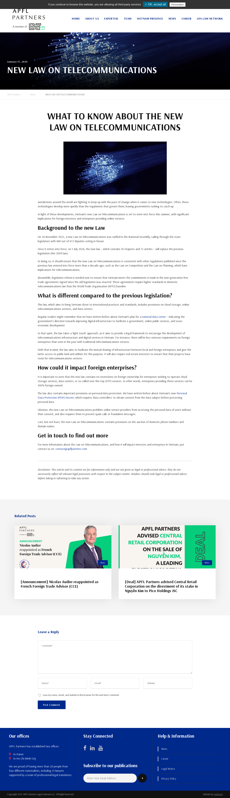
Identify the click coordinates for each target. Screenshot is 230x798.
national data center (154, 316)
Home (76, 18)
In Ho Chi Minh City (24, 758)
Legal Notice (168, 768)
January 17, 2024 (17, 61)
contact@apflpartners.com (71, 449)
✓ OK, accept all (155, 4)
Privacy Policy (168, 778)
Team (128, 18)
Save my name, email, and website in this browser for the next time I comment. (81, 695)
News (172, 18)
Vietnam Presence (150, 18)
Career (186, 18)
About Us (92, 18)
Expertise (111, 18)
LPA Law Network (210, 18)
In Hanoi (18, 754)
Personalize (177, 4)
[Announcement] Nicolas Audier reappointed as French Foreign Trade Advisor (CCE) (59, 584)
